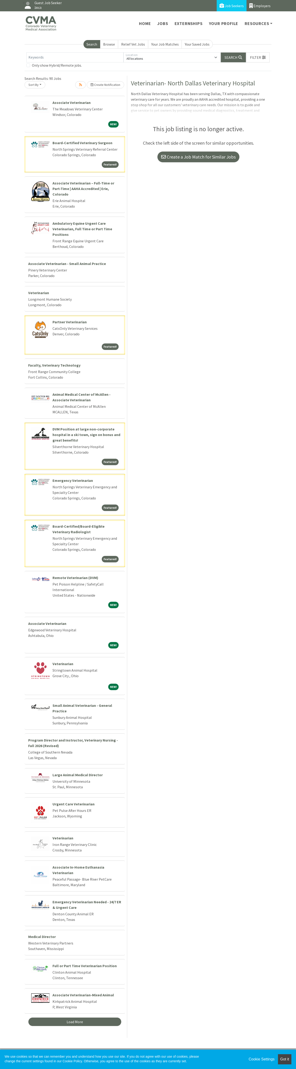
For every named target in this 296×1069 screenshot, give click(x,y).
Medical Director (42, 936)
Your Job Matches (165, 44)
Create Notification (105, 85)
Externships (189, 23)
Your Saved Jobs (197, 44)
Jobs (162, 23)
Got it (284, 1059)
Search (91, 44)
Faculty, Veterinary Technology (54, 365)
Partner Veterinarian (69, 322)
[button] (258, 57)
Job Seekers (231, 6)
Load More (75, 1021)
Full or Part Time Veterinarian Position (84, 965)
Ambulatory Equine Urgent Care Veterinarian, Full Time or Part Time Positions (82, 229)
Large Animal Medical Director (77, 775)
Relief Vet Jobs (133, 44)
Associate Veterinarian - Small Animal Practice (67, 263)
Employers (260, 6)
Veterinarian (38, 292)
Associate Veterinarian (71, 102)
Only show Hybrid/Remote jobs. (57, 65)
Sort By (33, 85)
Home (145, 23)
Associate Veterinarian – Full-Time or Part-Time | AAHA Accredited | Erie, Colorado (83, 188)
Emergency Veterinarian (72, 480)
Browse (109, 44)
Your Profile (223, 23)
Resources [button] (257, 23)
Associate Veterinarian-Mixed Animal (83, 995)
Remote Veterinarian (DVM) (75, 577)
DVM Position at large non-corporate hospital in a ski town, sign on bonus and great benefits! (86, 435)
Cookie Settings (261, 1059)
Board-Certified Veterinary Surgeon (82, 142)
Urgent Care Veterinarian (73, 804)
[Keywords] (74, 57)
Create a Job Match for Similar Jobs (198, 157)
